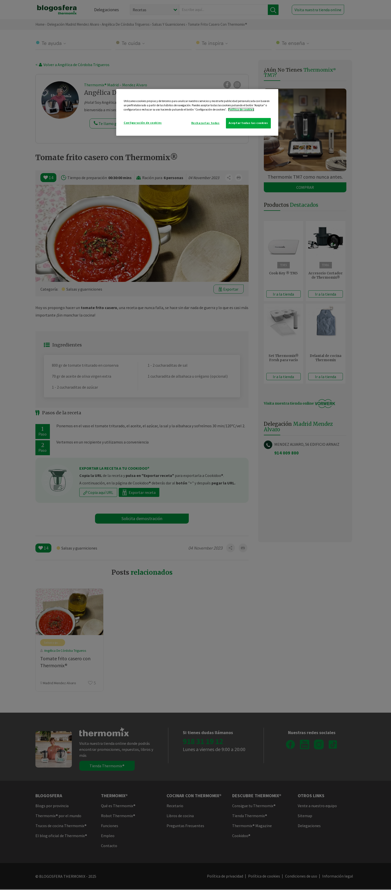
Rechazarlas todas (205, 123)
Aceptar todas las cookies (248, 123)
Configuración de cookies (143, 122)
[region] (197, 112)
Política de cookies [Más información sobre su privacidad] (241, 109)
